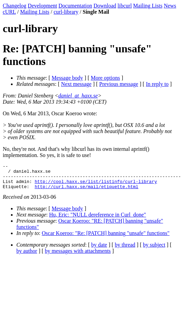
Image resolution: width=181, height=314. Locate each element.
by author (26, 256)
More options (105, 78)
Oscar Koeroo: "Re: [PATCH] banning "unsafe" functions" (106, 238)
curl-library (66, 12)
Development (42, 6)
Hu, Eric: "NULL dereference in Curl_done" (97, 220)
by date (99, 250)
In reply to (157, 84)
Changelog (14, 6)
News (170, 6)
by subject (154, 250)
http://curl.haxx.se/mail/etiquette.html (86, 191)
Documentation (75, 6)
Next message (76, 84)
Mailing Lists (148, 6)
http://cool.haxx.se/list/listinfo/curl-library (96, 185)
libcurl (125, 6)
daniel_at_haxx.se (78, 96)
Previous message (118, 84)
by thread (125, 250)
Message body (67, 78)
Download (104, 6)
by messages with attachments (78, 256)
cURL (9, 12)
